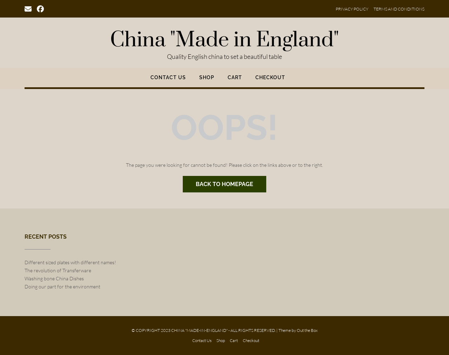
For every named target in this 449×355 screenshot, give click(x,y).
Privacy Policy (352, 9)
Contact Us (168, 77)
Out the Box (307, 330)
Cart (235, 77)
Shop (206, 77)
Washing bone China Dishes (54, 278)
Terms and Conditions (399, 9)
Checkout (270, 77)
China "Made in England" (224, 40)
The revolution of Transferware (58, 270)
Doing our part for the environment (62, 286)
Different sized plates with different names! (70, 262)
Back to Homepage (224, 184)
